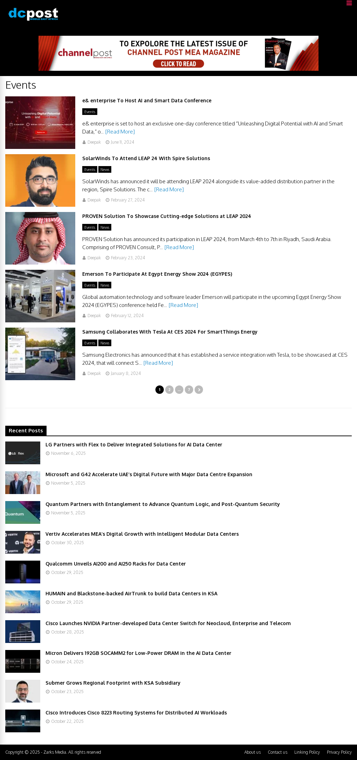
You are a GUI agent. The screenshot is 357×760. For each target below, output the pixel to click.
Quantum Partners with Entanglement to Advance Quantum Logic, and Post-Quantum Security (163, 504)
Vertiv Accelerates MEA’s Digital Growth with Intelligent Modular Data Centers (142, 534)
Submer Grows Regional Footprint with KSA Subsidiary (113, 683)
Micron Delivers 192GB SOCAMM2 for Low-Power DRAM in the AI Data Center (138, 653)
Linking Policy (307, 752)
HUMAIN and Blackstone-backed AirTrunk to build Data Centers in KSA (131, 593)
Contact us (277, 752)
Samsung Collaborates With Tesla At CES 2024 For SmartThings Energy (170, 332)
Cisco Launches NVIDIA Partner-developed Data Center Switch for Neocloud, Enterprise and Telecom (168, 623)
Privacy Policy (339, 752)
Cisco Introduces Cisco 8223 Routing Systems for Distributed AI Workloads (136, 713)
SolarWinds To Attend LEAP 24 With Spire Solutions (146, 158)
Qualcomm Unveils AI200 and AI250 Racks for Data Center (116, 564)
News (104, 169)
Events (89, 111)
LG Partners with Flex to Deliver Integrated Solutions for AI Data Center (134, 444)
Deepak (94, 142)
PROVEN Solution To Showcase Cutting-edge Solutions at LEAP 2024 (166, 216)
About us (252, 752)
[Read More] (120, 131)
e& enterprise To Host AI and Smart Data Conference (146, 100)
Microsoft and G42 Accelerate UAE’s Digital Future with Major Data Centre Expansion (149, 474)
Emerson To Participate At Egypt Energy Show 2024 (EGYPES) (157, 274)
